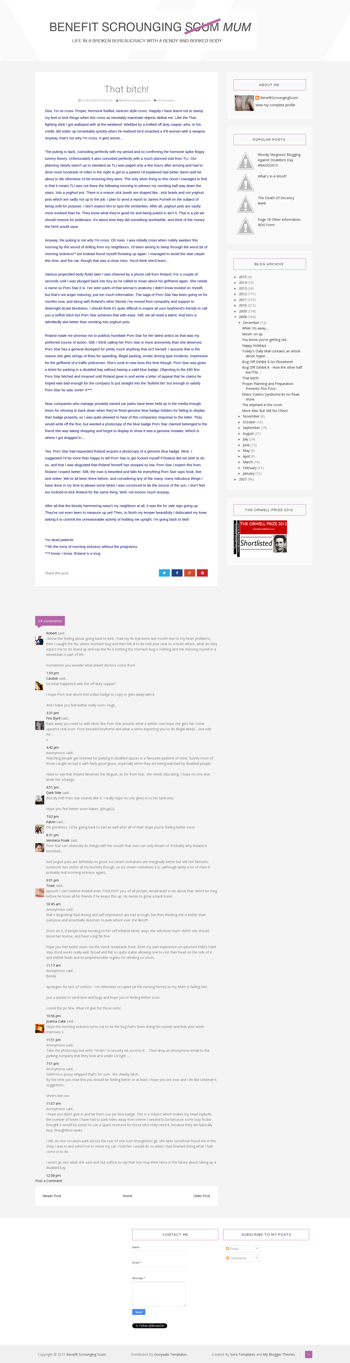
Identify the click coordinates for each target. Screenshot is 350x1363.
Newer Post (52, 1196)
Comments (236, 1258)
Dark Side (53, 792)
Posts (232, 1249)
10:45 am (53, 904)
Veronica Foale (58, 840)
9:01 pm (52, 880)
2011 (243, 299)
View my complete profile (275, 105)
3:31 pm (52, 713)
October (250, 422)
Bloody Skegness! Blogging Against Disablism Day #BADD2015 (279, 160)
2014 (243, 282)
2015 (243, 277)
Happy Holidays (254, 345)
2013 (243, 288)
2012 (243, 294)
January (249, 473)
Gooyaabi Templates (170, 1354)
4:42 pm (52, 747)
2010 (243, 305)
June (247, 445)
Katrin (50, 822)
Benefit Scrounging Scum (86, 1354)
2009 (243, 311)
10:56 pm (53, 1016)
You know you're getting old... (265, 339)
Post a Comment (48, 1180)
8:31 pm (52, 835)
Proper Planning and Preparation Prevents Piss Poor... (267, 386)
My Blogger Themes (279, 1354)
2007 (243, 479)
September (252, 427)
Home (127, 1196)
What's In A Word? (272, 176)
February (250, 467)
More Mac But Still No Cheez (265, 410)
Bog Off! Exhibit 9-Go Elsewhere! (267, 361)
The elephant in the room (262, 404)
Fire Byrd (53, 718)
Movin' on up (252, 334)
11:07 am (53, 1103)
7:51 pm (52, 1063)
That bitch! (250, 378)
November (252, 416)
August (249, 433)
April (247, 456)
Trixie (50, 885)
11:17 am (53, 965)
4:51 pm (52, 787)
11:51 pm (53, 1039)
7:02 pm (52, 816)
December (251, 322)
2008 (243, 316)
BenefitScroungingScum (279, 98)
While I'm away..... (255, 328)
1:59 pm (52, 673)
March (248, 462)
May (247, 450)
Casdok (52, 678)
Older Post (201, 1196)
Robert (51, 633)
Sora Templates (242, 1354)
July (246, 439)
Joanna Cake (56, 1021)
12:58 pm (53, 1175)
